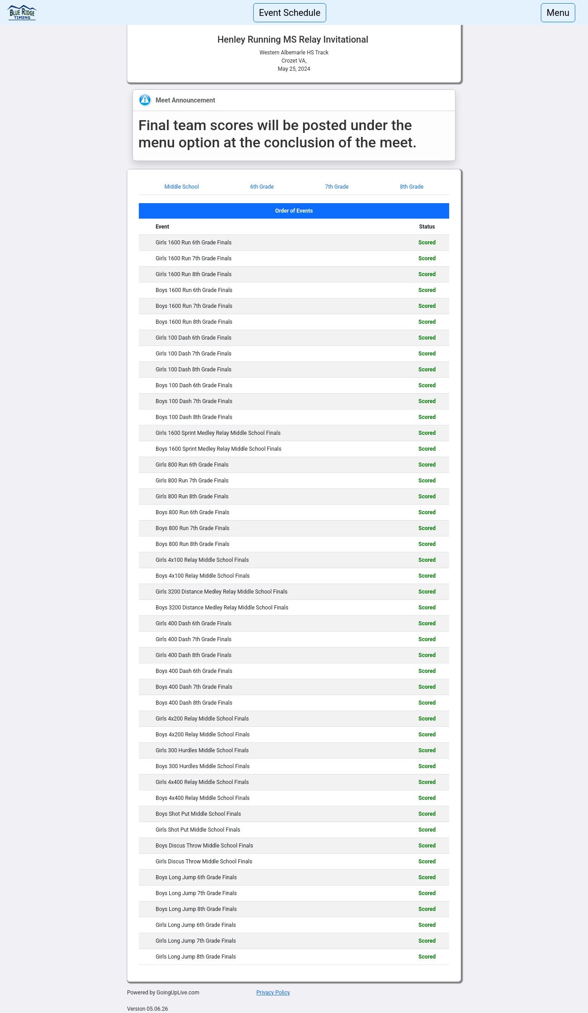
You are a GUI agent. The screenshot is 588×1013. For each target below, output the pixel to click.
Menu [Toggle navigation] (558, 12)
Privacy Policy (273, 992)
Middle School (182, 187)
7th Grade (337, 187)
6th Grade (262, 187)
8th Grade (412, 187)
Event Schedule (290, 12)
